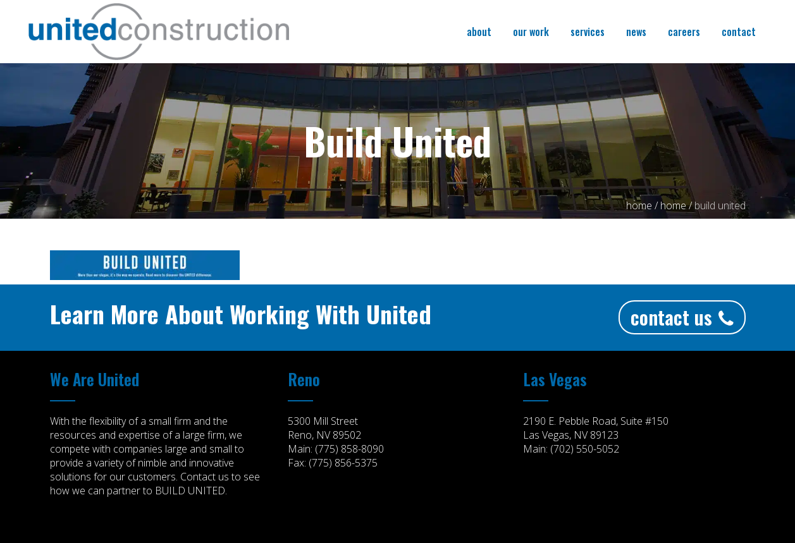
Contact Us (682, 317)
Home (639, 205)
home (673, 205)
